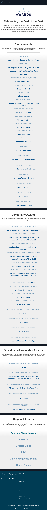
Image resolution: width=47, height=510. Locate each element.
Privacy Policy (22, 496)
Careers (21, 483)
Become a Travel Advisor (24, 486)
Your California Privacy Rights (25, 498)
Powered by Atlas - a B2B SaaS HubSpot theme (23, 508)
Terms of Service (22, 494)
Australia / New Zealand (23, 433)
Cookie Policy (22, 501)
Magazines (21, 479)
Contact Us (21, 481)
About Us (21, 476)
